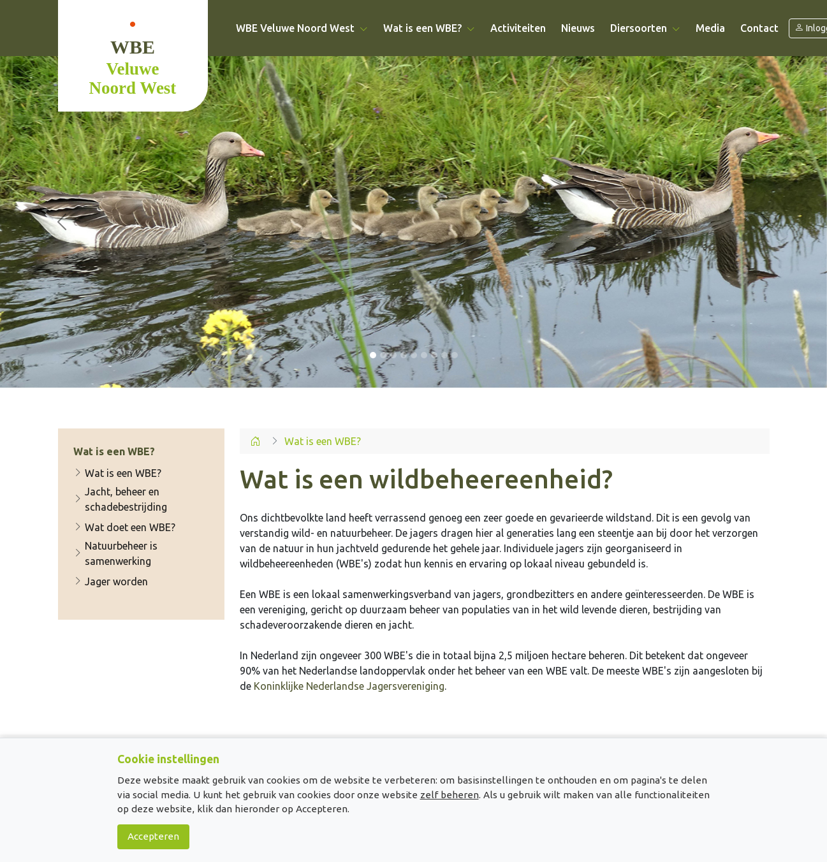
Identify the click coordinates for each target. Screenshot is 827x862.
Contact (759, 28)
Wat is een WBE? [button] (429, 28)
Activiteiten (518, 28)
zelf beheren (449, 794)
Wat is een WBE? (117, 473)
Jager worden (110, 581)
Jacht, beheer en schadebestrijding (120, 499)
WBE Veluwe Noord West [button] (302, 28)
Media (710, 28)
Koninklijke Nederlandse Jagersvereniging (349, 686)
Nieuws (578, 28)
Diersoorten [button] (645, 28)
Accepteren (153, 836)
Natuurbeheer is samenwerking (115, 553)
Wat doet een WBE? (124, 527)
